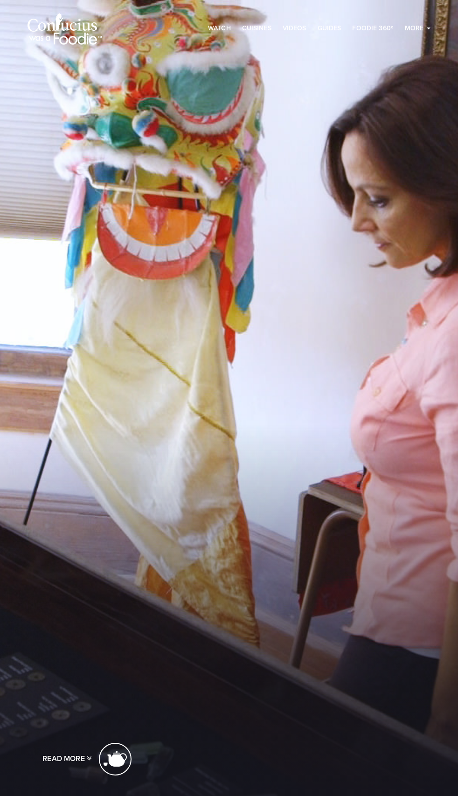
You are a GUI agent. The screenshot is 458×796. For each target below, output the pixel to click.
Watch (219, 28)
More (417, 28)
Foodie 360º (373, 28)
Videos (294, 28)
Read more (87, 759)
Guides (329, 28)
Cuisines (256, 28)
